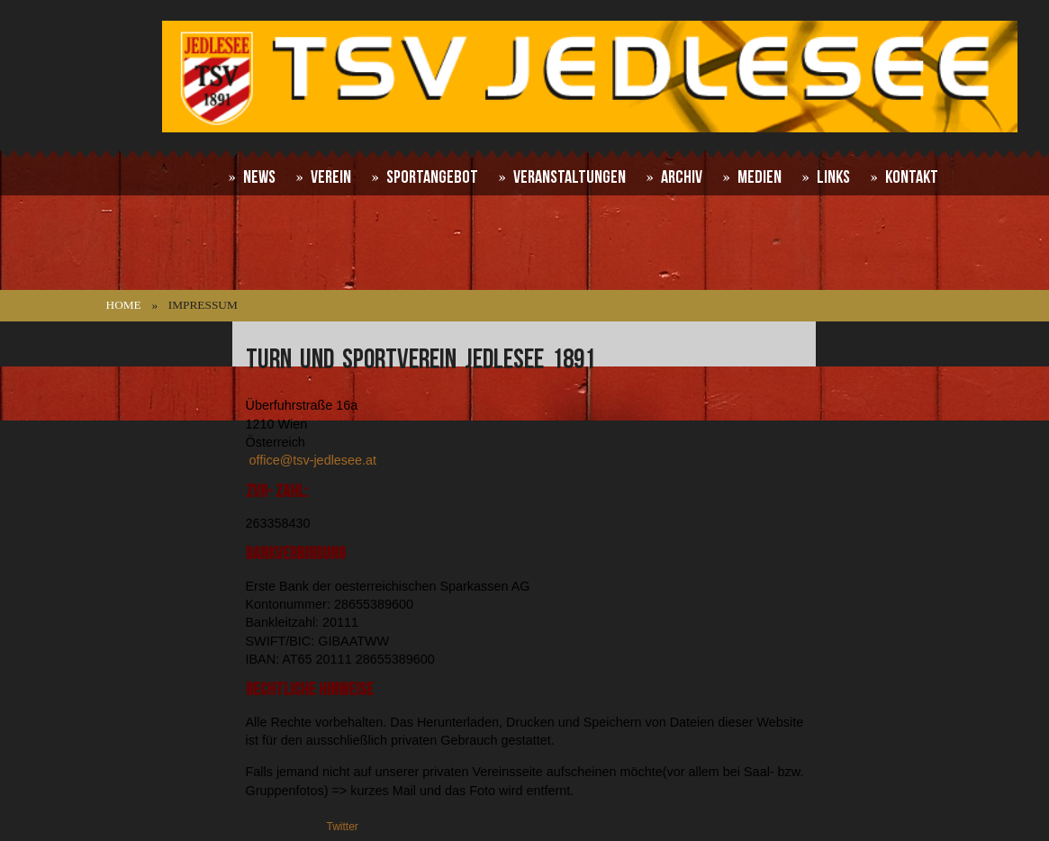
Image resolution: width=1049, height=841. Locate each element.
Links (833, 177)
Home (123, 305)
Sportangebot (432, 177)
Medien (759, 177)
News (259, 177)
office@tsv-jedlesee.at (313, 460)
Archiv (681, 177)
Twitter (342, 826)
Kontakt (911, 177)
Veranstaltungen (569, 177)
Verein (331, 177)
